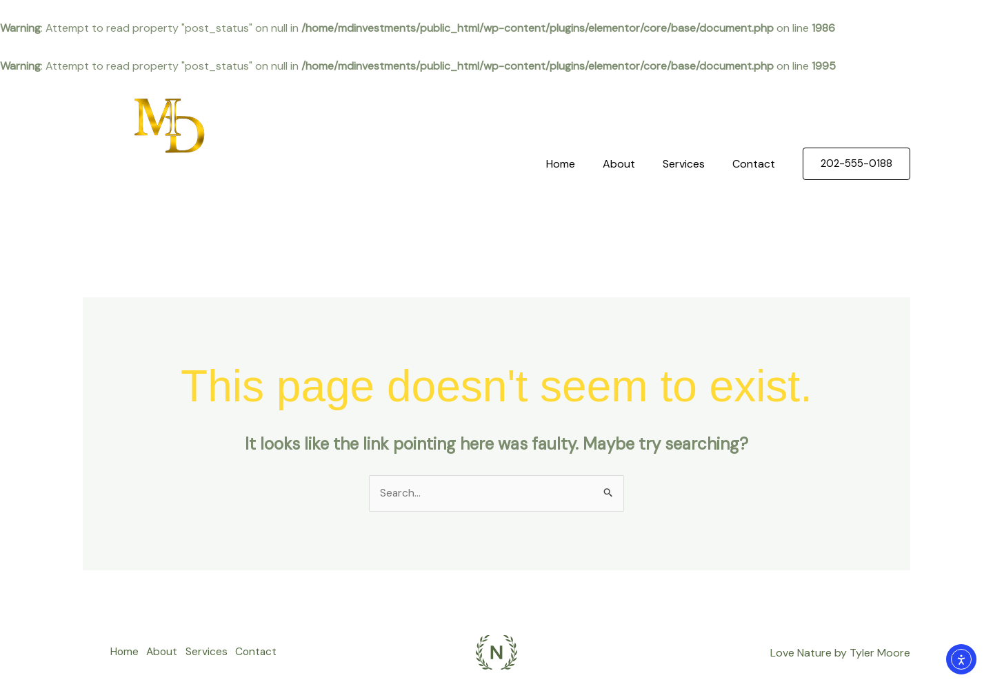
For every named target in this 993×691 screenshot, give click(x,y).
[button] (856, 164)
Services (692, 164)
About (632, 164)
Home (579, 164)
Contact (756, 164)
